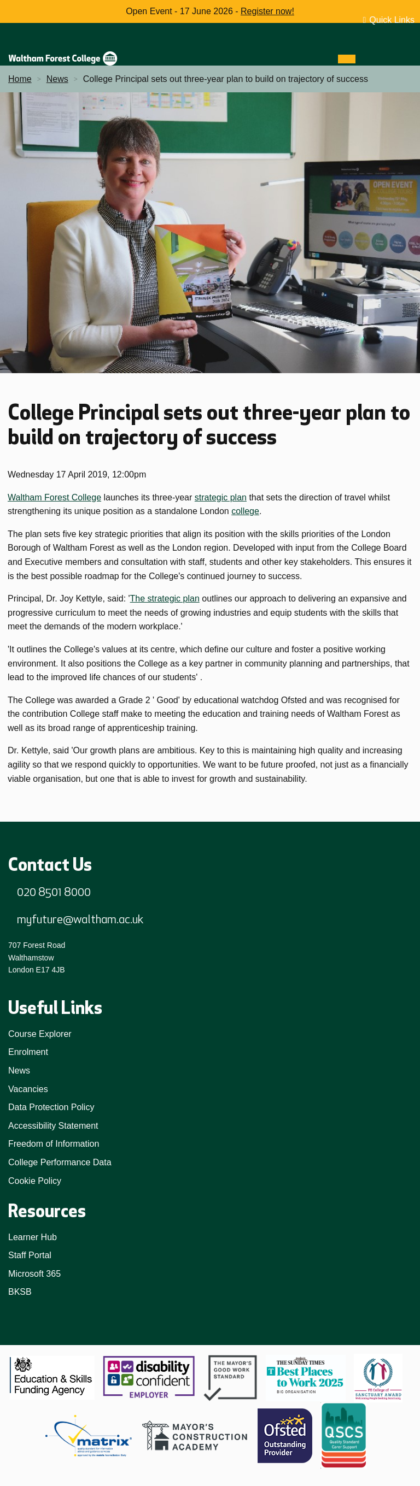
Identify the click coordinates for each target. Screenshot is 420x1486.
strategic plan (221, 497)
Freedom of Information (53, 1143)
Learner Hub (32, 1237)
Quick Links (392, 20)
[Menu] (346, 59)
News (19, 1070)
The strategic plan (165, 598)
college (245, 511)
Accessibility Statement (53, 1125)
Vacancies (28, 1089)
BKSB (20, 1291)
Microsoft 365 (34, 1273)
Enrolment (28, 1052)
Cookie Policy (34, 1181)
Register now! (267, 11)
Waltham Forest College (54, 497)
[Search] (366, 59)
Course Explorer (40, 1034)
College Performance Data (60, 1162)
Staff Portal (29, 1255)
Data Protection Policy (51, 1107)
